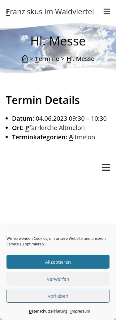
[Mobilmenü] (107, 11)
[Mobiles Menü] (106, 168)
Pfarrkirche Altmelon (55, 127)
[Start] (25, 58)
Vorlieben (58, 296)
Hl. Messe (80, 58)
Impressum (80, 311)
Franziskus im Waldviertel (50, 11)
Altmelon (82, 137)
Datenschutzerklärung (48, 311)
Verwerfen (58, 279)
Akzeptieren (58, 262)
